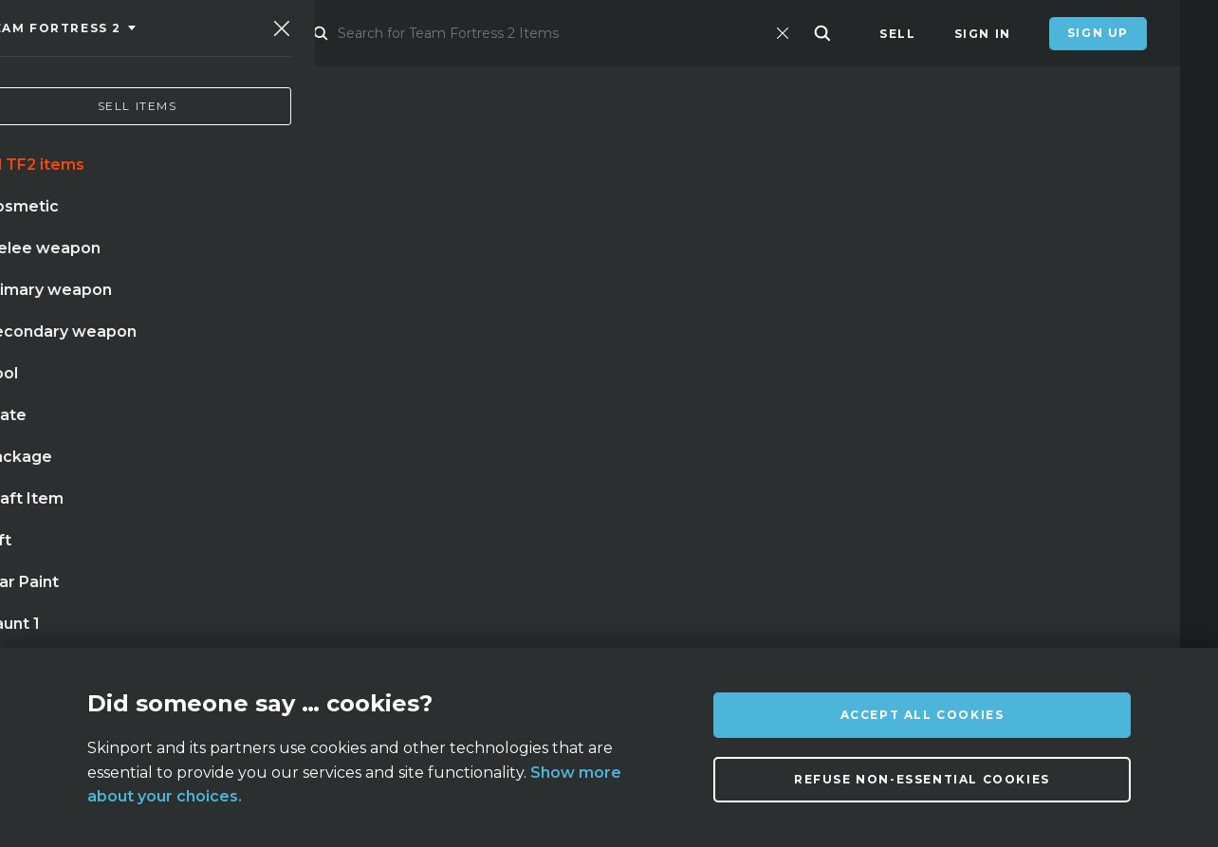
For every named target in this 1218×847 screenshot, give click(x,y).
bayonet (219, 504)
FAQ (376, 633)
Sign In (982, 34)
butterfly (405, 465)
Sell (897, 34)
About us (217, 633)
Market (329, 34)
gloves (498, 465)
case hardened (102, 504)
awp (322, 465)
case (369, 504)
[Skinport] (149, 33)
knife (67, 465)
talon (301, 504)
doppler (246, 465)
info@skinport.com (1084, 628)
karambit (152, 465)
